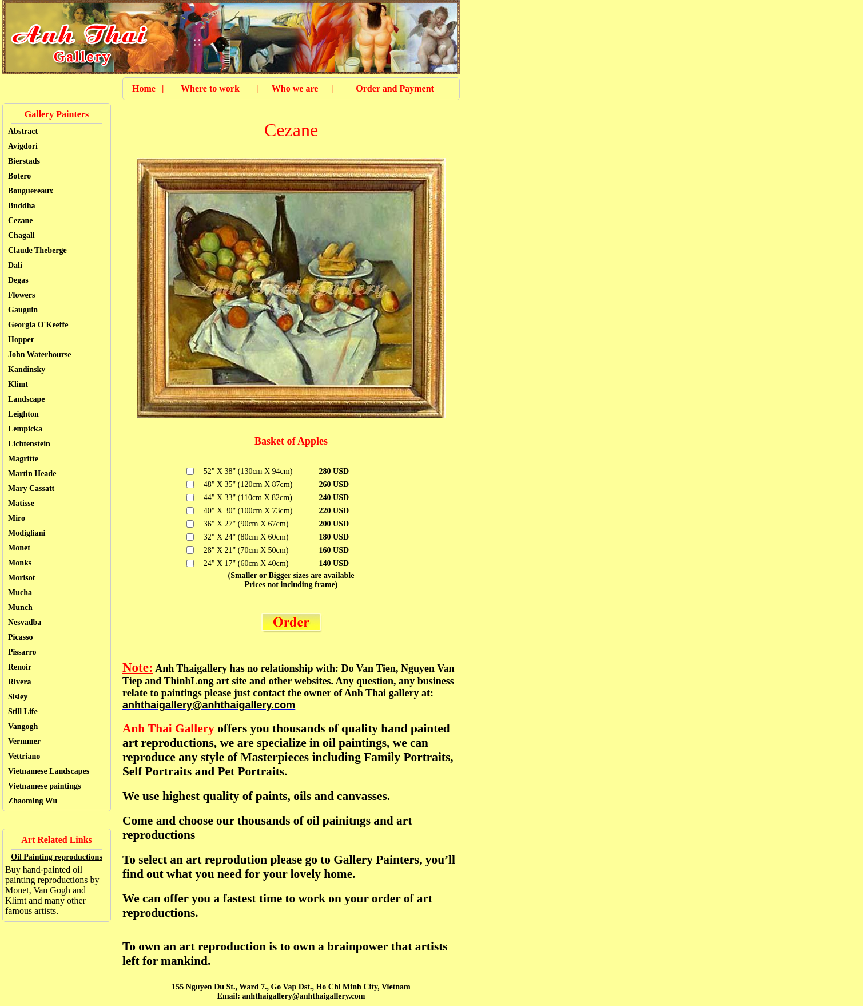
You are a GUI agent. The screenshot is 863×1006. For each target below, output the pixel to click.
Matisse (21, 503)
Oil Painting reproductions (56, 857)
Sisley (17, 696)
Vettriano (24, 756)
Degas (18, 280)
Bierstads (24, 161)
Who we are (295, 88)
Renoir (19, 667)
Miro (16, 518)
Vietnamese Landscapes (48, 771)
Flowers (21, 295)
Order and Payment (395, 88)
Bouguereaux (30, 191)
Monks (19, 563)
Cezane (20, 220)
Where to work (210, 88)
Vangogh (23, 726)
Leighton (23, 414)
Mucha (20, 592)
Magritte (23, 458)
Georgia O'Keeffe (38, 324)
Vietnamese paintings (44, 786)
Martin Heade (32, 473)
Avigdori (23, 146)
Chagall (21, 235)
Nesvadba (24, 622)
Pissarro (22, 652)
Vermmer (24, 741)
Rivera (19, 682)
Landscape (26, 399)
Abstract (23, 131)
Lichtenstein (29, 443)
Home (144, 88)
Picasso (20, 637)
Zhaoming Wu (32, 801)
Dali (15, 265)
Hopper (21, 339)
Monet (19, 548)
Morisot (21, 577)
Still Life (23, 711)
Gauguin (23, 310)
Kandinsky (26, 369)
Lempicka (25, 429)
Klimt (18, 384)
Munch (20, 607)
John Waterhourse (39, 354)
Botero (19, 176)
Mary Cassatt (31, 488)
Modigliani (26, 533)
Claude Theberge (37, 250)
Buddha (21, 205)
